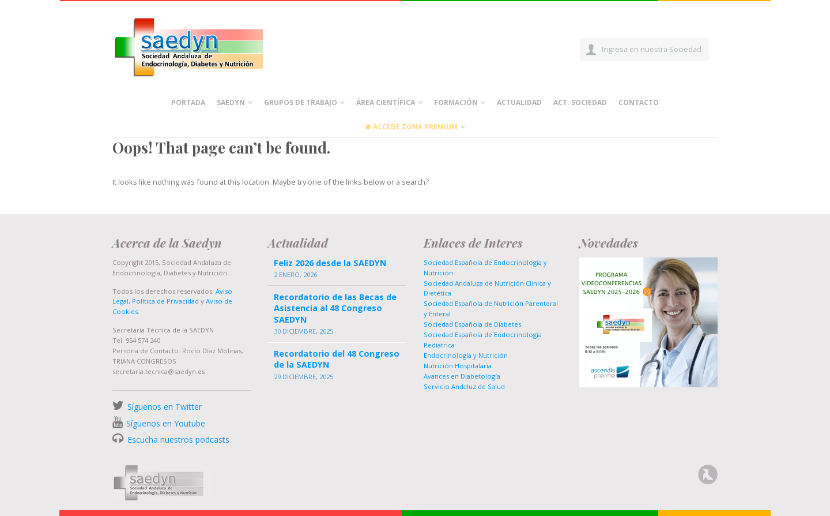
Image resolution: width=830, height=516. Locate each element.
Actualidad (519, 102)
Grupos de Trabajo (300, 102)
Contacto (638, 102)
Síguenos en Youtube (165, 423)
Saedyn (231, 102)
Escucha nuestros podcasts (177, 439)
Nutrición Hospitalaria (458, 365)
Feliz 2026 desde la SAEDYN (330, 262)
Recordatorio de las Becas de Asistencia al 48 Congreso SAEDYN (335, 307)
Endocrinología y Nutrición (466, 355)
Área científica (385, 102)
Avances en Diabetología (462, 376)
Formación (456, 102)
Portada (188, 102)
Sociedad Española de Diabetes (472, 324)
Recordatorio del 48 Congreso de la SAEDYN (336, 359)
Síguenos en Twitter (164, 406)
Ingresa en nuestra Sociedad (651, 49)
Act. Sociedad (580, 102)
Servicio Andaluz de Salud (464, 386)
